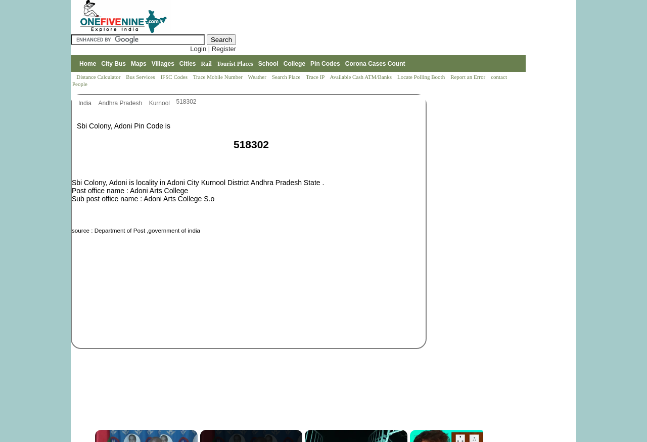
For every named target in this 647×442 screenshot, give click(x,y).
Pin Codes (325, 63)
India (85, 103)
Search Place (287, 77)
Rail (206, 63)
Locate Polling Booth (421, 77)
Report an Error (468, 77)
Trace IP (316, 77)
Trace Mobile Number (218, 77)
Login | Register (213, 49)
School (268, 63)
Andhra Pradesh (121, 103)
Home (87, 63)
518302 (186, 101)
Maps (139, 63)
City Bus (113, 63)
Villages (163, 63)
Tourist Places (235, 63)
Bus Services (140, 77)
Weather (258, 77)
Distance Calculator (98, 77)
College (294, 63)
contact (500, 77)
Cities (187, 63)
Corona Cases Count (375, 63)
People (79, 84)
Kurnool (160, 103)
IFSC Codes (174, 77)
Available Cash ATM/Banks (361, 77)
